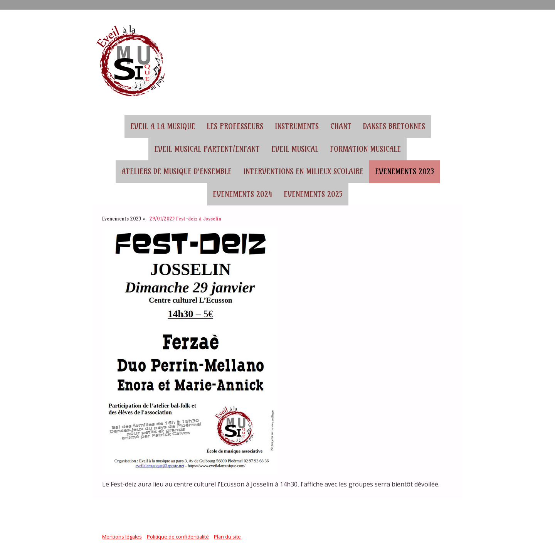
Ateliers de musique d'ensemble (176, 171)
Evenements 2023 (404, 171)
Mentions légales (122, 536)
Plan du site (227, 536)
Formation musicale (365, 149)
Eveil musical (294, 149)
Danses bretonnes (394, 126)
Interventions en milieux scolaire (303, 171)
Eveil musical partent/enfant (207, 149)
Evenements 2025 (313, 194)
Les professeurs (235, 126)
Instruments (297, 126)
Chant (341, 126)
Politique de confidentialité (178, 536)
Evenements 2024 (242, 194)
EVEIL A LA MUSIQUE (162, 126)
